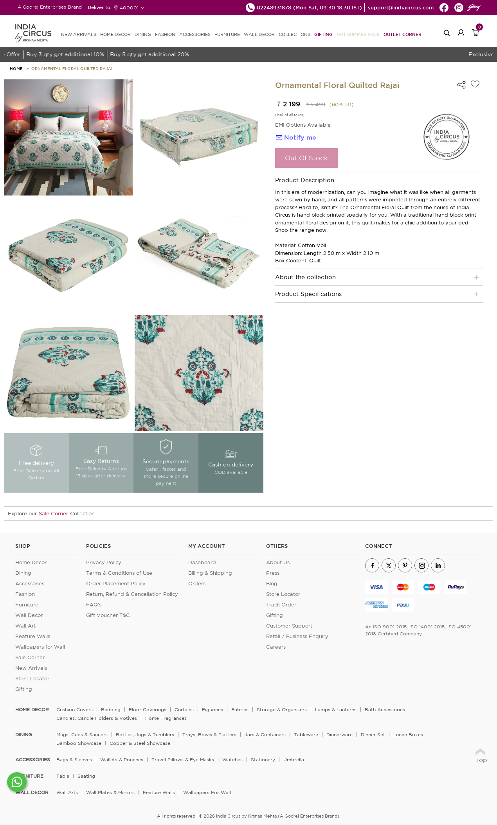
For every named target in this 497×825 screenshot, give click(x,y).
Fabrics (239, 709)
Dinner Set (373, 734)
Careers (276, 647)
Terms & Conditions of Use (119, 573)
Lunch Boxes (408, 734)
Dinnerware (339, 734)
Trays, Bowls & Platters (209, 734)
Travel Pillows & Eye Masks (182, 759)
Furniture (26, 605)
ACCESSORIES (195, 34)
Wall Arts (67, 792)
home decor (32, 709)
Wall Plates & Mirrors (110, 792)
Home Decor (31, 562)
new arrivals (78, 34)
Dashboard (202, 562)
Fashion (25, 594)
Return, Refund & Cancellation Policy (132, 594)
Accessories (29, 583)
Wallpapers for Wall (40, 647)
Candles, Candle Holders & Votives (96, 718)
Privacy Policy (103, 562)
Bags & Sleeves (74, 759)
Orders (196, 583)
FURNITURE (227, 34)
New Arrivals (31, 668)
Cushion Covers (74, 709)
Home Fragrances (166, 718)
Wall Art (25, 626)
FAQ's (93, 605)
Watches (232, 759)
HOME (16, 68)
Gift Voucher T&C (108, 615)
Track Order (281, 605)
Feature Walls (32, 636)
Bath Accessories (385, 709)
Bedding (111, 709)
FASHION (165, 34)
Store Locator (32, 679)
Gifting (323, 34)
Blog (271, 583)
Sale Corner (53, 514)
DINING (143, 34)
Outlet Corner (402, 34)
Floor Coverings (147, 709)
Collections (294, 34)
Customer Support (289, 626)
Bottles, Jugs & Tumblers (145, 734)
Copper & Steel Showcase (140, 743)
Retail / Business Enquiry (297, 636)
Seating (86, 776)
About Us (278, 562)
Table (62, 776)
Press (272, 573)
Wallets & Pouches (121, 759)
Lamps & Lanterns (336, 709)
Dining (23, 573)
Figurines (212, 709)
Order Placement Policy (116, 583)
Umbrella (293, 759)
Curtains (184, 709)
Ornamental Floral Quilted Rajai (71, 68)
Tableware (306, 734)
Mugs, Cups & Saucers (82, 734)
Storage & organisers (282, 709)
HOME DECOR (115, 34)
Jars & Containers (265, 734)
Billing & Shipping (210, 573)
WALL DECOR (259, 34)
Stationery (263, 759)
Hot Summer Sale (358, 34)
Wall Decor (29, 615)
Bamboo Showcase (78, 743)
